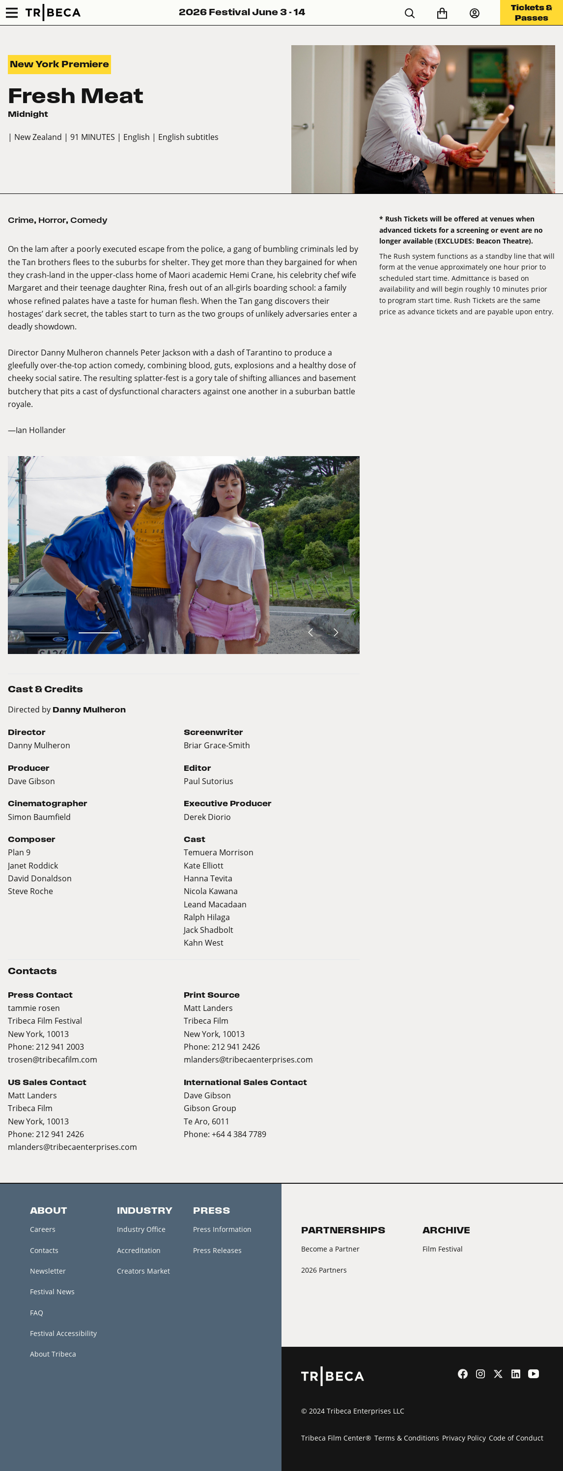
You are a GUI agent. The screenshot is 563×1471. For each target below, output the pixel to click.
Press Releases (217, 1250)
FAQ (36, 1312)
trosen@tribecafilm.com (52, 1059)
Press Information (222, 1229)
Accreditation (139, 1250)
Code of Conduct (516, 1438)
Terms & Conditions (406, 1438)
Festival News (52, 1291)
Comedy (89, 220)
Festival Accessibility (63, 1333)
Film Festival (442, 1248)
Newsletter (48, 1271)
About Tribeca (53, 1354)
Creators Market (143, 1271)
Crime (21, 220)
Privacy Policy (464, 1438)
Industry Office (141, 1229)
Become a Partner (330, 1248)
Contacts (44, 1250)
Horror (52, 220)
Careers (43, 1229)
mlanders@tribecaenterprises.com (248, 1059)
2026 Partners (324, 1270)
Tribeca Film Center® (336, 1438)
